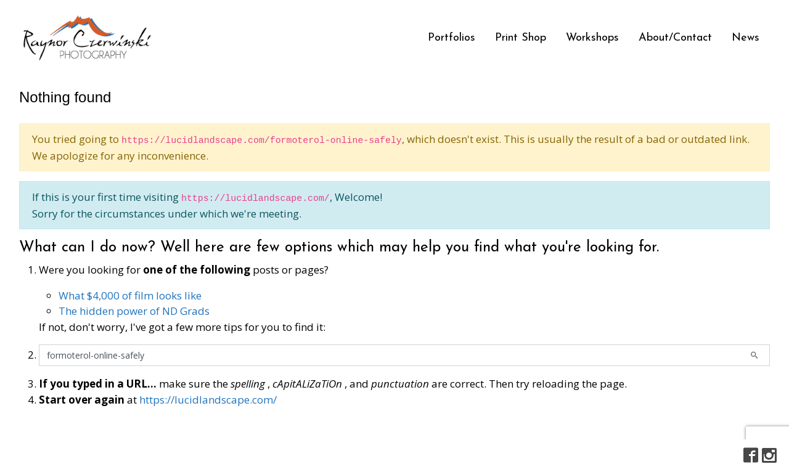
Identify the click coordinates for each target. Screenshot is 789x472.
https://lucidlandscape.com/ (208, 400)
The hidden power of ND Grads (134, 311)
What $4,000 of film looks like (130, 295)
